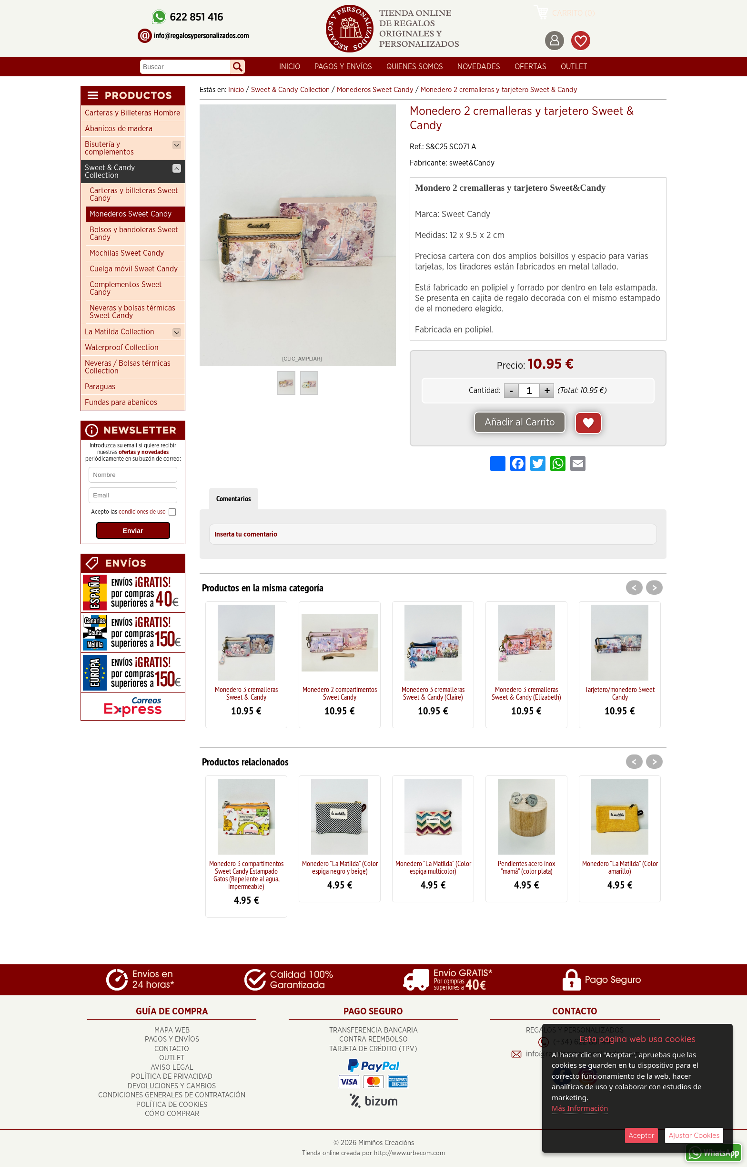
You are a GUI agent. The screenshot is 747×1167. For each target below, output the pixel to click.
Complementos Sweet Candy (126, 288)
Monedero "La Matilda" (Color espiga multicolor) (433, 867)
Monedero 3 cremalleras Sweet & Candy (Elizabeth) (526, 693)
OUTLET (574, 67)
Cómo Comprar (172, 1114)
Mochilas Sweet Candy (127, 253)
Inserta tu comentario (245, 534)
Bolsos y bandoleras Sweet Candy (134, 233)
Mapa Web (172, 1030)
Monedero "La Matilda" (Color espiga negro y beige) (340, 867)
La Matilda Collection (133, 332)
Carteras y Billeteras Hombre (132, 113)
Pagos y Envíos (343, 67)
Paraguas (100, 387)
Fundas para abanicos (121, 402)
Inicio (289, 67)
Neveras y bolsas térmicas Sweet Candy (132, 312)
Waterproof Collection (122, 347)
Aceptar (641, 1135)
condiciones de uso (142, 512)
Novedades (478, 67)
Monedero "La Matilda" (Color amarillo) (620, 867)
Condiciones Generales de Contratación (171, 1095)
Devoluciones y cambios (172, 1086)
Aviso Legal (172, 1067)
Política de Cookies (171, 1104)
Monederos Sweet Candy (131, 214)
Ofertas (530, 67)
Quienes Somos (414, 67)
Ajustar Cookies (694, 1135)
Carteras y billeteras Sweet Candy (134, 194)
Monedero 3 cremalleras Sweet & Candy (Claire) (433, 693)
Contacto (171, 1049)
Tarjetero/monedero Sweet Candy (620, 693)
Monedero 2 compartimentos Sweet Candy (340, 693)
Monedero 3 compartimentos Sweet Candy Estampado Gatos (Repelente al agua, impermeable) (246, 874)
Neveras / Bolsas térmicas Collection (128, 367)
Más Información (580, 1108)
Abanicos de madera (118, 129)
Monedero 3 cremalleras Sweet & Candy (246, 693)
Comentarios (233, 499)
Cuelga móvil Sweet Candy (134, 269)
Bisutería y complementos (133, 148)
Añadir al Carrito (519, 422)
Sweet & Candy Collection (133, 171)
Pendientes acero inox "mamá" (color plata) (526, 867)
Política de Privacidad (171, 1077)
